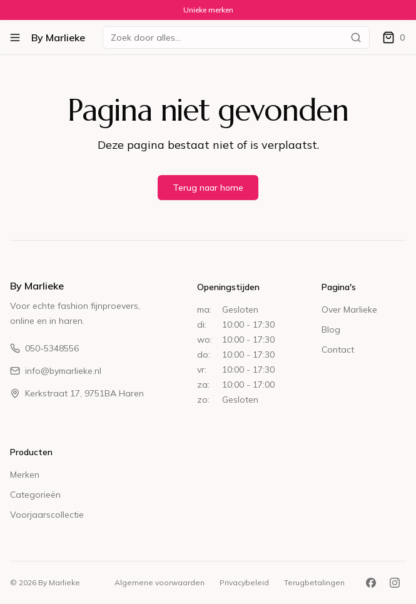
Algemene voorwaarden (159, 582)
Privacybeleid (244, 582)
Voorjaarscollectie (47, 514)
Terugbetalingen (314, 582)
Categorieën (35, 494)
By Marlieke (58, 38)
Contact (338, 349)
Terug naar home (208, 187)
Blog (331, 329)
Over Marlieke (349, 309)
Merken (24, 474)
